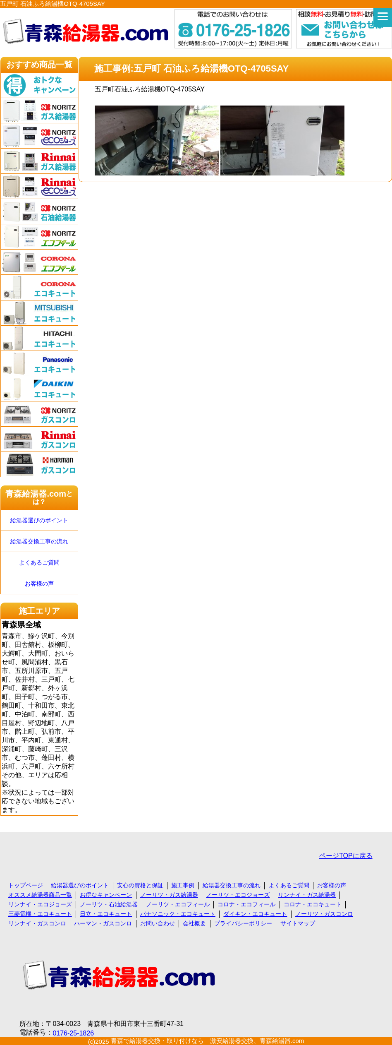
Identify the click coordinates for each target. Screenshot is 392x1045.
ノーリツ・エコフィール (178, 904)
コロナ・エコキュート (313, 904)
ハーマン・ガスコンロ (103, 923)
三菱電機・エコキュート (40, 913)
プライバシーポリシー (243, 923)
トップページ (25, 885)
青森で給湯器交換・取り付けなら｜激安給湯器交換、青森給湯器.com (207, 1040)
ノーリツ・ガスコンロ (324, 913)
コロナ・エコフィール (246, 904)
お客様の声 (39, 583)
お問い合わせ (157, 923)
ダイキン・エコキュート (255, 913)
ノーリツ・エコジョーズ (238, 894)
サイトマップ (297, 923)
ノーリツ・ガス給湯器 (169, 894)
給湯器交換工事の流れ (39, 541)
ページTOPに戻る (346, 855)
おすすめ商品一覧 (39, 64)
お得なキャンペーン (106, 894)
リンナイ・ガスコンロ (37, 923)
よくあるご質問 (39, 562)
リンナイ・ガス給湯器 (307, 894)
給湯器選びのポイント (39, 520)
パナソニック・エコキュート (177, 913)
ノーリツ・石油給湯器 (109, 904)
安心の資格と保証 (140, 885)
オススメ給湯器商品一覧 (40, 894)
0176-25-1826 (73, 1033)
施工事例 (182, 885)
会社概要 (194, 923)
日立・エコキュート (106, 913)
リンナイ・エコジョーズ (40, 904)
